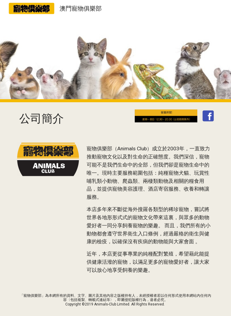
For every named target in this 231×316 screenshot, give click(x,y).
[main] (73, 118)
